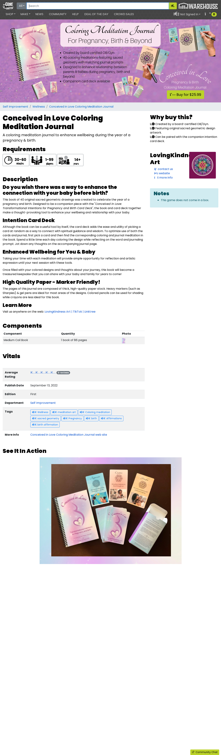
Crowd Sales (124, 14)
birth (91, 418)
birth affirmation (45, 424)
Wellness (38, 107)
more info (163, 178)
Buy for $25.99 (185, 94)
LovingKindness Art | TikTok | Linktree (70, 312)
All (20, 6)
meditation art (64, 412)
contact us (163, 169)
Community (57, 14)
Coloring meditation (95, 412)
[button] (10, 14)
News (39, 14)
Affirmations (111, 418)
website (162, 173)
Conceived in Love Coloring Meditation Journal (81, 107)
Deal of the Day (96, 14)
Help (75, 14)
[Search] (98, 5)
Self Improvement (15, 107)
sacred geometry (45, 418)
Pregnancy (72, 418)
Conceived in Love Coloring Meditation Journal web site (68, 435)
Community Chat (205, 752)
